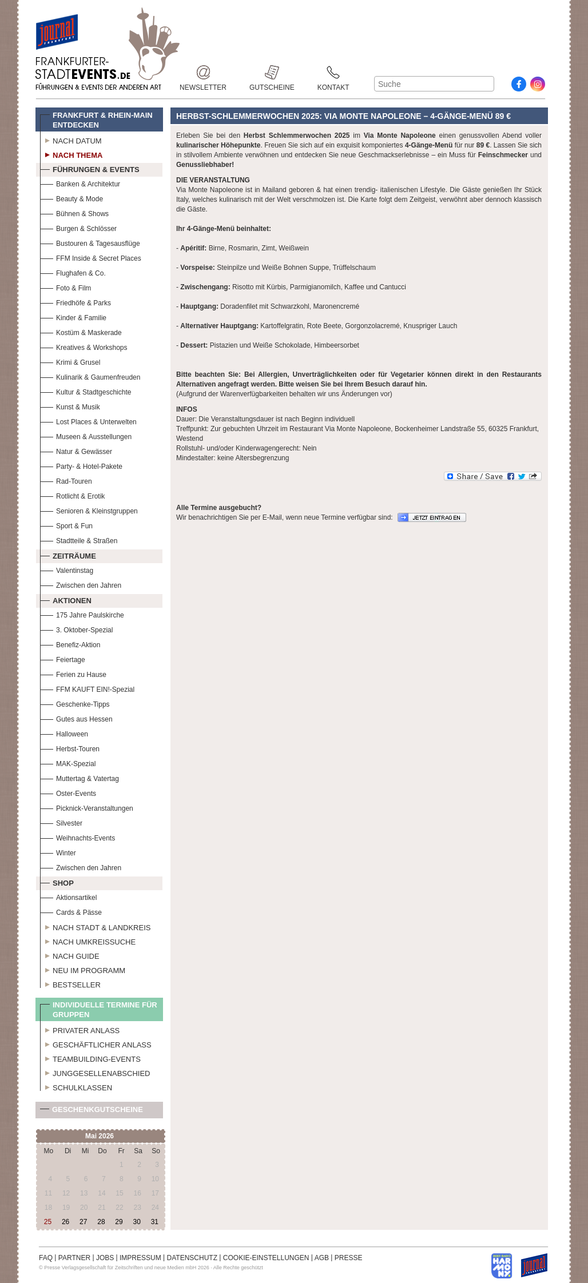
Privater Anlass (80, 1029)
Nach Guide (70, 955)
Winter (58, 851)
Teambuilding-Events (90, 1057)
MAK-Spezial (68, 762)
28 (101, 1222)
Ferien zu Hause (73, 673)
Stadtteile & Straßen (78, 539)
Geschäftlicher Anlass (96, 1043)
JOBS (105, 1258)
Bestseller (70, 983)
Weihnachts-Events (77, 836)
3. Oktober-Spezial (76, 628)
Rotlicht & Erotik (72, 494)
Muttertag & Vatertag (79, 777)
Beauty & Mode (71, 197)
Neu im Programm (82, 969)
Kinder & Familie (73, 316)
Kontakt (333, 72)
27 (83, 1222)
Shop (57, 881)
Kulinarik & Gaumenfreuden (90, 375)
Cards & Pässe (71, 911)
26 (65, 1222)
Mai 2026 (99, 1136)
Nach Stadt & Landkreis (95, 926)
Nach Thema (71, 154)
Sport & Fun (66, 524)
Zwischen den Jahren (80, 584)
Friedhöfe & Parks (75, 301)
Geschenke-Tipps (75, 703)
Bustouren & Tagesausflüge (90, 242)
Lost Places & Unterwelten (88, 420)
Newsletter (203, 72)
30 (136, 1222)
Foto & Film (65, 286)
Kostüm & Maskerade (81, 331)
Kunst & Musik (70, 405)
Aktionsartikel (68, 896)
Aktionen (66, 599)
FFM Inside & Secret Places (90, 257)
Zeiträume (68, 554)
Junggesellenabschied (95, 1072)
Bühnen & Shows (74, 212)
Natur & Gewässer (76, 450)
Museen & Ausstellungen (86, 435)
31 (154, 1222)
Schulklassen (76, 1086)
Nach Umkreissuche (88, 940)
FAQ (46, 1258)
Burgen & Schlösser (78, 227)
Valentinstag (66, 569)
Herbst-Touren (70, 747)
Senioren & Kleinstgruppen (89, 509)
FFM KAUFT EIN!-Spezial (87, 688)
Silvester (61, 821)
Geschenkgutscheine (91, 1111)
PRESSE (349, 1258)
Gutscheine (272, 72)
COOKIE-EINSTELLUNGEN (266, 1258)
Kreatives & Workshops (84, 346)
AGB (322, 1258)
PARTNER (74, 1258)
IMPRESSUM (140, 1258)
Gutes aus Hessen (76, 717)
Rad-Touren (66, 480)
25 (47, 1222)
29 (118, 1222)
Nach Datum (71, 139)
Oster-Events (68, 792)
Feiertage (62, 658)
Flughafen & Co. (73, 271)
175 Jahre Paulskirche (82, 613)
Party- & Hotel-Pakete (81, 465)
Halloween (64, 732)
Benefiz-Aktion (70, 643)
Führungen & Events (90, 168)
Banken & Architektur (80, 182)
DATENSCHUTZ (192, 1258)
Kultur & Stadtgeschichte (85, 390)
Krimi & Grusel (70, 361)
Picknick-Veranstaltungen (86, 807)
